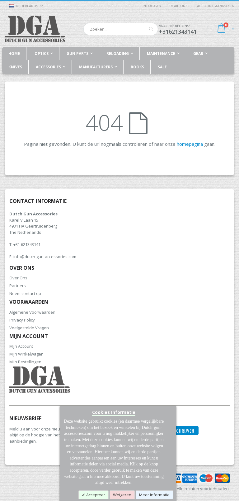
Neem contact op (25, 293)
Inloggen (152, 5)
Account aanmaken (215, 5)
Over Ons (18, 278)
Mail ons (179, 5)
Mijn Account (21, 346)
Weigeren (122, 495)
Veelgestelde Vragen (29, 328)
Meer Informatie (154, 495)
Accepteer (95, 495)
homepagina (190, 144)
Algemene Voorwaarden (32, 312)
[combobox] (120, 29)
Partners (17, 285)
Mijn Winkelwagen (26, 354)
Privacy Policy (22, 320)
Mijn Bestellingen (25, 362)
